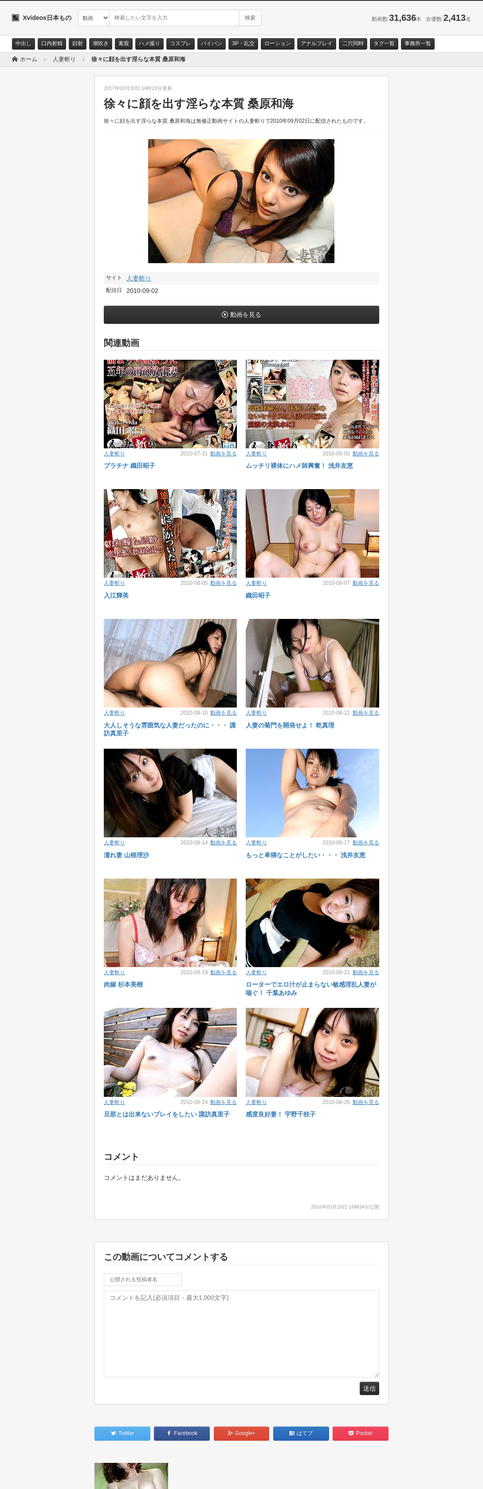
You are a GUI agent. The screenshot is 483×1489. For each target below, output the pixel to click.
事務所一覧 (417, 43)
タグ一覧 (384, 43)
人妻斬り (138, 278)
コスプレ (180, 43)
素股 (123, 43)
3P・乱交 (243, 43)
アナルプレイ (317, 43)
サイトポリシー (78, 1474)
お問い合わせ (35, 1474)
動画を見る (245, 314)
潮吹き (101, 43)
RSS (112, 1474)
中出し (23, 43)
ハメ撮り (149, 43)
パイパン (211, 43)
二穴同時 (353, 43)
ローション (277, 43)
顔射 (77, 43)
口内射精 (52, 43)
